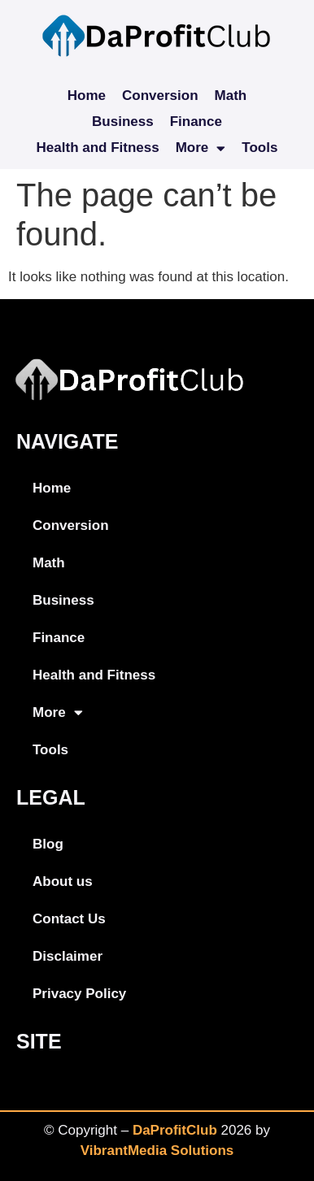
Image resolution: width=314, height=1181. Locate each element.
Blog (48, 844)
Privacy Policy (79, 993)
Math (231, 95)
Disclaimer (67, 956)
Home (87, 95)
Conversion (160, 95)
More (201, 148)
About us (63, 881)
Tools (259, 147)
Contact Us (69, 919)
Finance (196, 121)
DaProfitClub (175, 1130)
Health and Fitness (98, 147)
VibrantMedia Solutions (157, 1150)
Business (123, 121)
